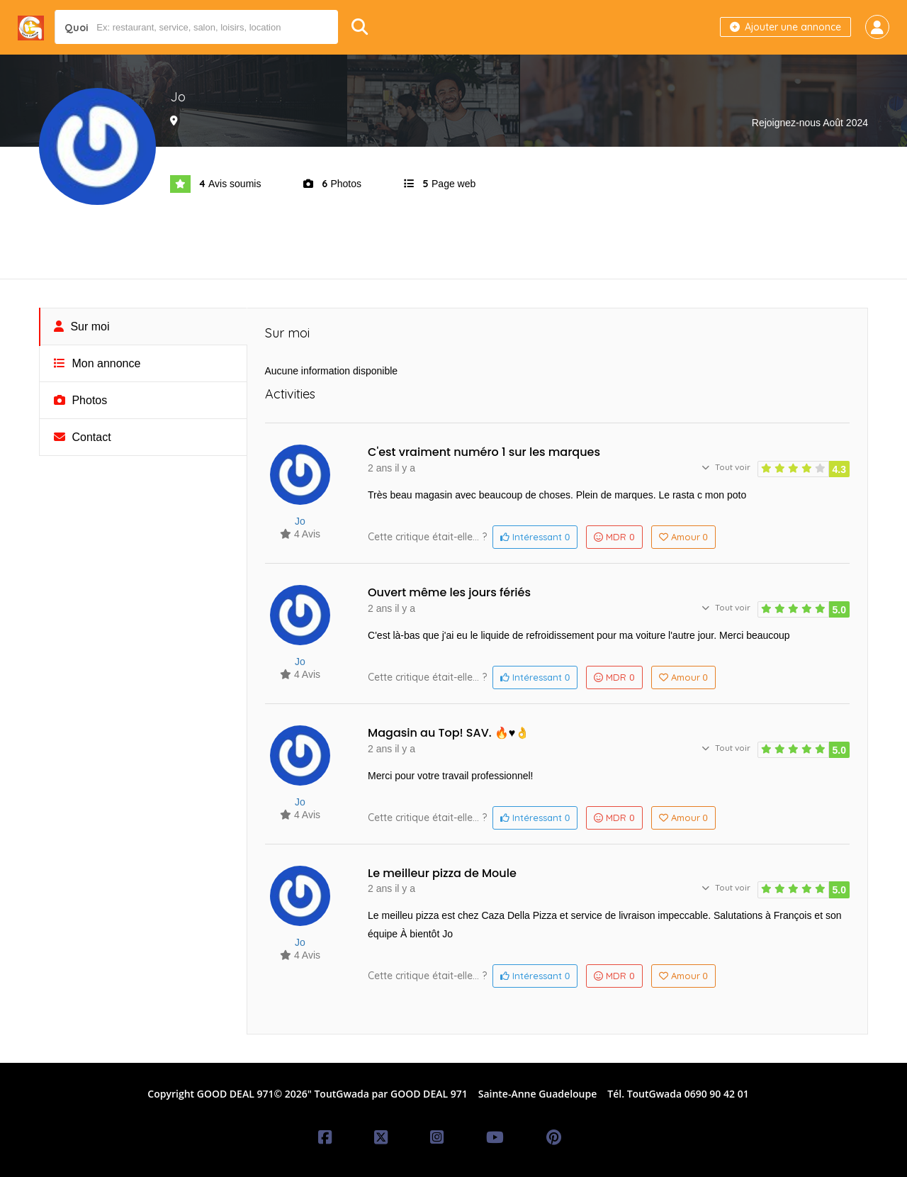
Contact (82, 437)
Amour (683, 536)
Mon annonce (97, 363)
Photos (80, 400)
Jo (300, 521)
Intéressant (535, 536)
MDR (614, 536)
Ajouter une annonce (785, 27)
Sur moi (82, 326)
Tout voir (726, 467)
